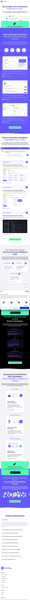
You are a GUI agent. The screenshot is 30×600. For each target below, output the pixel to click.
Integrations (3, 582)
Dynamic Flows (4, 574)
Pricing (2, 592)
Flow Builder (3, 580)
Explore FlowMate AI (6, 99)
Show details (26, 305)
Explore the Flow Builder (7, 76)
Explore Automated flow (13, 281)
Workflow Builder (4, 587)
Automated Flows (4, 578)
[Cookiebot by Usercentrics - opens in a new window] (25, 291)
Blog (2, 594)
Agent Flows (3, 576)
